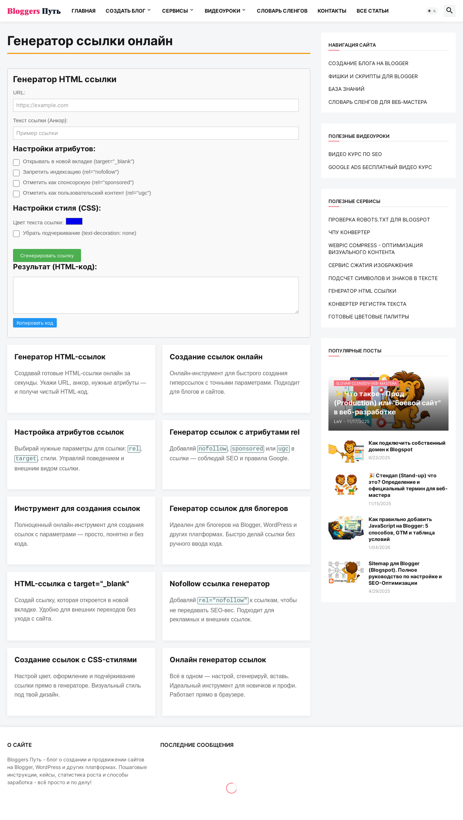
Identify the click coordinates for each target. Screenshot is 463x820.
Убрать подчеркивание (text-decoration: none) (79, 233)
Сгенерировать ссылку (47, 255)
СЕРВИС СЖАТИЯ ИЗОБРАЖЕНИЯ (370, 265)
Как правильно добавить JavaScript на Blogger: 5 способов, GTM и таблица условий (402, 529)
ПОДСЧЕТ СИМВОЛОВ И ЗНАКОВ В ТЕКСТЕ (383, 278)
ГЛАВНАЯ (83, 11)
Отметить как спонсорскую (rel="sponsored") (78, 182)
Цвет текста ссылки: (38, 222)
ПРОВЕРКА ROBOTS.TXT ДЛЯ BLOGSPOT (379, 219)
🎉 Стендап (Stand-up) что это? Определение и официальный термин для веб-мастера (408, 485)
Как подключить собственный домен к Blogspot (407, 446)
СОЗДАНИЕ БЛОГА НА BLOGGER (368, 63)
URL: (19, 92)
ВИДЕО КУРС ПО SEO (355, 154)
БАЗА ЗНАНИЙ (346, 89)
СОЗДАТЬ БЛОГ (125, 11)
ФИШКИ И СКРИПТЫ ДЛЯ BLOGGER (373, 76)
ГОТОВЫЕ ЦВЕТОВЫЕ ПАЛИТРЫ (368, 316)
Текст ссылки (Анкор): (40, 120)
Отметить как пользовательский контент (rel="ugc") (87, 193)
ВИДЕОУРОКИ (222, 11)
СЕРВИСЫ (175, 11)
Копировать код (35, 323)
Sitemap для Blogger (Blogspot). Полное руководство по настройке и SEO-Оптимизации (405, 573)
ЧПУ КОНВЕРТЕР (349, 232)
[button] (432, 10)
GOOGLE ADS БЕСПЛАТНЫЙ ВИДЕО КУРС (380, 167)
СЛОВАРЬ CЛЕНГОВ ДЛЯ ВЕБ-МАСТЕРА (377, 102)
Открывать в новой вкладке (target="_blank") (78, 161)
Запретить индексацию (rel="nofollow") (71, 172)
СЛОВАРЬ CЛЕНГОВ (282, 11)
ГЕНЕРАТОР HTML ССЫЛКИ (362, 291)
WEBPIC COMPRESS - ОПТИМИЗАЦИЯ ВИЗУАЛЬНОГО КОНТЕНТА (375, 248)
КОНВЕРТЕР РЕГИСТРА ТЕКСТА (367, 304)
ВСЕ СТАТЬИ (372, 11)
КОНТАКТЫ (332, 11)
